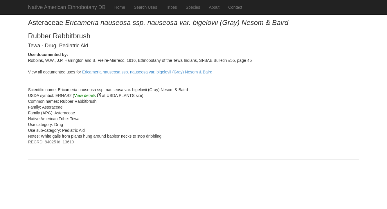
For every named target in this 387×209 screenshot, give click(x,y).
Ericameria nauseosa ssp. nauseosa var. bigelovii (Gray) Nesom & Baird (147, 72)
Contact (235, 7)
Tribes (171, 7)
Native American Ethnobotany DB (67, 7)
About (214, 7)
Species (193, 7)
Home (119, 7)
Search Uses (145, 7)
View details (85, 95)
